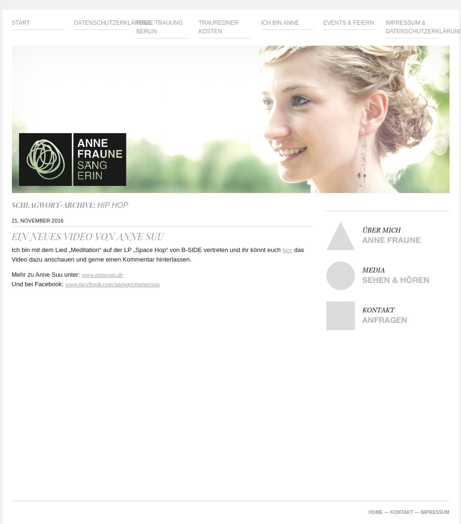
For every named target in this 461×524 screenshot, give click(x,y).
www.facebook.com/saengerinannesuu (112, 284)
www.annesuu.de (102, 274)
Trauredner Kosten (218, 27)
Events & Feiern (349, 22)
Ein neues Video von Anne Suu (88, 236)
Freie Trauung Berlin (160, 27)
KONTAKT (401, 512)
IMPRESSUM (435, 512)
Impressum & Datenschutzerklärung (412, 27)
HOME (376, 512)
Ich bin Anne (280, 22)
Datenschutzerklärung (100, 22)
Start (21, 22)
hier (288, 249)
